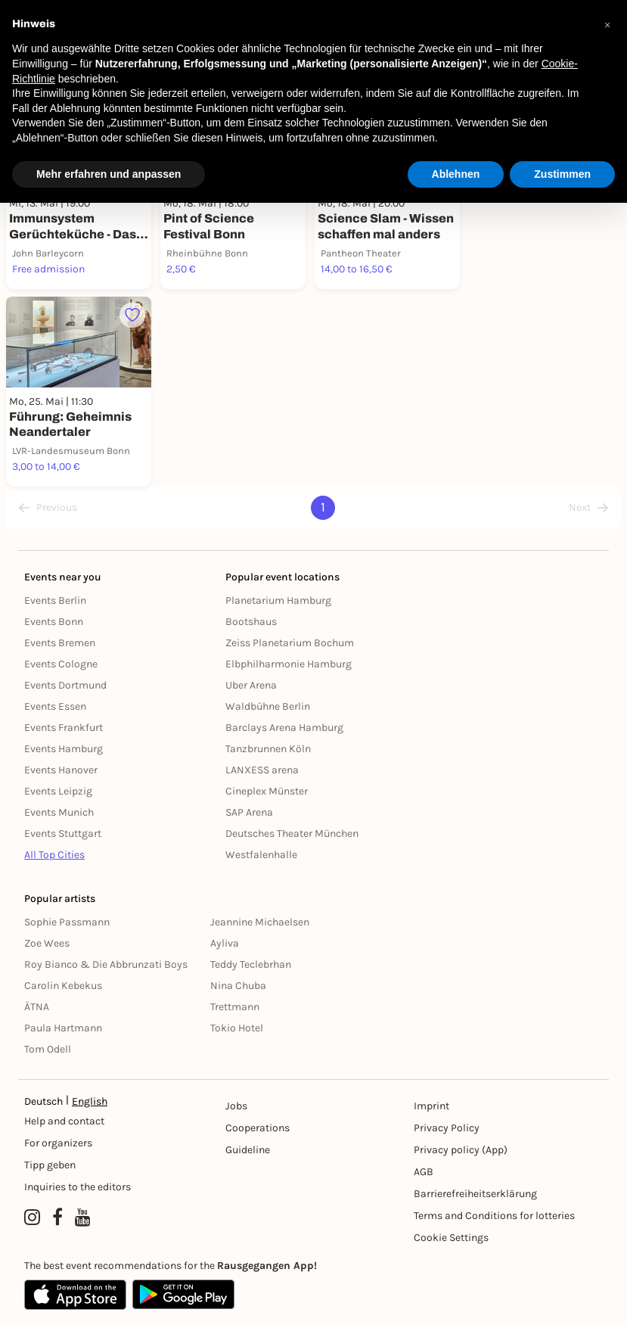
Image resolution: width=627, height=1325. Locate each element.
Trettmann (234, 1006)
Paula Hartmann (63, 1028)
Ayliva (224, 943)
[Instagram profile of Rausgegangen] (32, 1217)
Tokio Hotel (236, 1028)
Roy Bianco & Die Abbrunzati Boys (106, 964)
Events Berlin (55, 600)
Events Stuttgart (62, 833)
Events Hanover (61, 770)
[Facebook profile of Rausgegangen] (57, 1217)
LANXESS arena (262, 770)
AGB (423, 1171)
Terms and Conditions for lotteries (494, 1215)
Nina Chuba (238, 985)
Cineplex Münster (266, 791)
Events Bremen (59, 642)
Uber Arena (251, 685)
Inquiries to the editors (77, 1186)
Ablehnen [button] (456, 174)
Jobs (236, 1106)
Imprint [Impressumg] (431, 1106)
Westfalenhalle (261, 854)
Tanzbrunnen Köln (268, 748)
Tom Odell (47, 1049)
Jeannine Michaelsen (259, 922)
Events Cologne (61, 664)
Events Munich (59, 812)
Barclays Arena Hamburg (284, 727)
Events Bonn (53, 621)
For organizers (58, 1143)
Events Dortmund (65, 685)
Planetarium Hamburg (278, 600)
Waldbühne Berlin (267, 706)
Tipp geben (50, 1165)
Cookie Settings (451, 1237)
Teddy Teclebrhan (250, 964)
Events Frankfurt (63, 727)
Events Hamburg (63, 748)
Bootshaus (251, 621)
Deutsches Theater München (292, 833)
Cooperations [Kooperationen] (257, 1127)
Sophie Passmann (67, 922)
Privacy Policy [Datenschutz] (447, 1127)
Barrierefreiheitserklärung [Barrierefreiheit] (475, 1193)
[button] (607, 24)
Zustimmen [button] (562, 174)
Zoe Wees (47, 943)
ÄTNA (36, 1006)
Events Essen (55, 706)
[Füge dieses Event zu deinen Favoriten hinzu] (132, 315)
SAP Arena (249, 812)
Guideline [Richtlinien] (247, 1149)
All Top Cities (54, 854)
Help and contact (64, 1121)
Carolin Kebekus (63, 985)
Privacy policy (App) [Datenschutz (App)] (460, 1149)
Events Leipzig (58, 791)
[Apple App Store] (75, 1295)
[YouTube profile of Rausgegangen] (83, 1217)
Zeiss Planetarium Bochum (289, 642)
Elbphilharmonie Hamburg (288, 664)
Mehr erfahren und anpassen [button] (108, 174)
